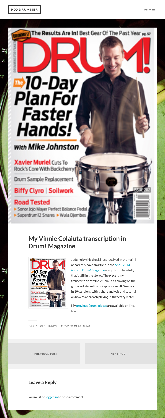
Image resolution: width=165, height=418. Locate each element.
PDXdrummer (24, 9)
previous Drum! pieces (91, 305)
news (87, 325)
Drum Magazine (72, 325)
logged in (52, 397)
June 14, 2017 (36, 325)
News (54, 325)
